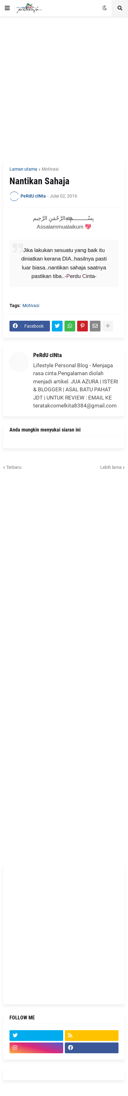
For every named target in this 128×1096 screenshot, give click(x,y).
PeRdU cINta (47, 355)
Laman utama (23, 169)
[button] (7, 8)
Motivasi (50, 169)
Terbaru (13, 467)
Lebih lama (111, 467)
